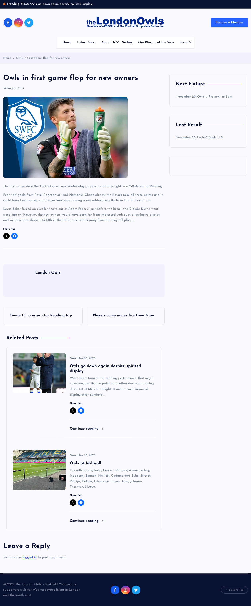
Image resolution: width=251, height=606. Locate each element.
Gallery (127, 42)
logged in (30, 557)
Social (184, 42)
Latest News (86, 42)
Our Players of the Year (156, 42)
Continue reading (86, 428)
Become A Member (229, 22)
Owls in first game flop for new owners (43, 58)
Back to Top (234, 590)
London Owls (48, 273)
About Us (108, 42)
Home (66, 42)
